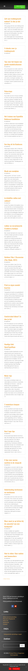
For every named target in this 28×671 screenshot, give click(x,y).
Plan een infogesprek (9, 632)
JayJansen (8, 31)
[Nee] (26, 667)
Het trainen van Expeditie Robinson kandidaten (13, 125)
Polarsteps (8, 98)
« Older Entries (6, 586)
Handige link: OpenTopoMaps (9, 353)
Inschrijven (6, 635)
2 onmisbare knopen (11, 411)
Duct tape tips (9, 438)
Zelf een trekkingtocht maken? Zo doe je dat (12, 27)
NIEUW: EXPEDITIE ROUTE (20, 14)
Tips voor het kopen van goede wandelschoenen (13, 70)
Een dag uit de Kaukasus (13, 151)
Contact (5, 637)
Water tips (8, 383)
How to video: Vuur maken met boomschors (13, 562)
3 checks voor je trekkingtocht (10, 57)
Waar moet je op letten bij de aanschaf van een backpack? (14, 531)
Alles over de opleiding (9, 630)
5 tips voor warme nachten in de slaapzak (12, 468)
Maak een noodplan (11, 178)
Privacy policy (16, 668)
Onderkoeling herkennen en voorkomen (13, 498)
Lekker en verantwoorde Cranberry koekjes (13, 234)
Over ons (5, 633)
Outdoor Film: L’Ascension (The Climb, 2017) (13, 266)
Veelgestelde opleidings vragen (13, 647)
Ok (10, 668)
